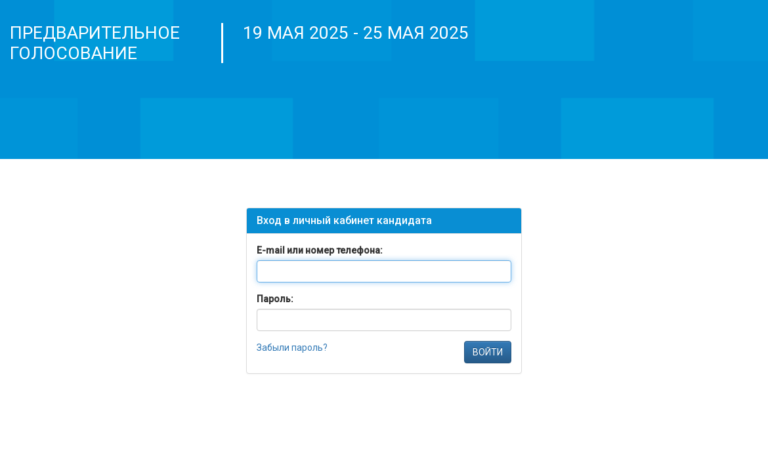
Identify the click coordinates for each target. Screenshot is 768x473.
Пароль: (275, 299)
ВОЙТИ (488, 352)
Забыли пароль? (292, 347)
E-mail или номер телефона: (320, 250)
